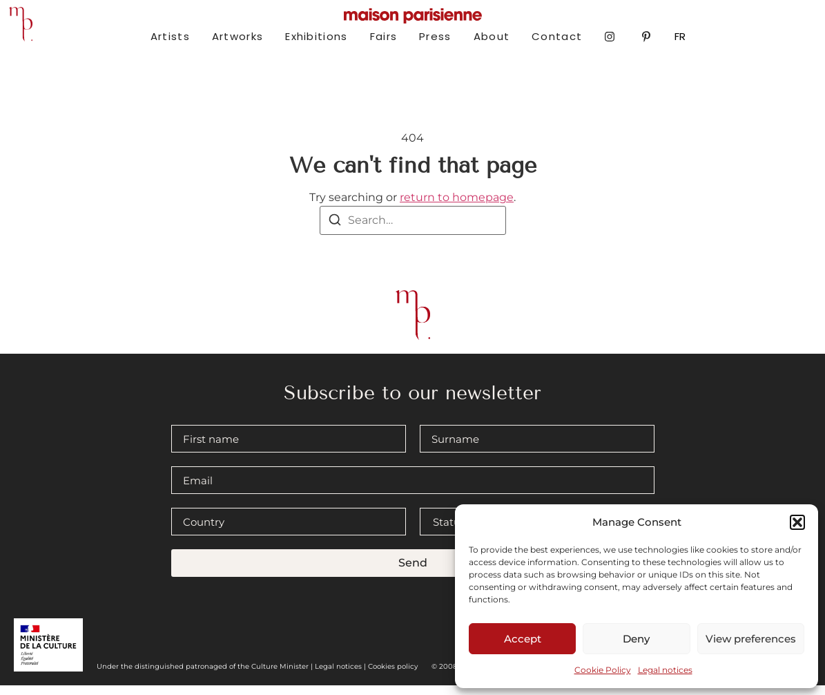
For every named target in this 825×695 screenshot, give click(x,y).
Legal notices (665, 670)
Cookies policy (393, 676)
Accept (522, 638)
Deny (636, 638)
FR (680, 36)
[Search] (335, 232)
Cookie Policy (602, 670)
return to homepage (457, 207)
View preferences (751, 638)
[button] (797, 522)
